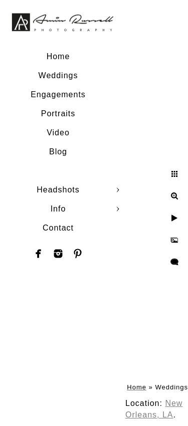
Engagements (58, 94)
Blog (58, 151)
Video (58, 132)
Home (58, 56)
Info (58, 208)
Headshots (58, 189)
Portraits (58, 113)
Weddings (58, 75)
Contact (58, 228)
